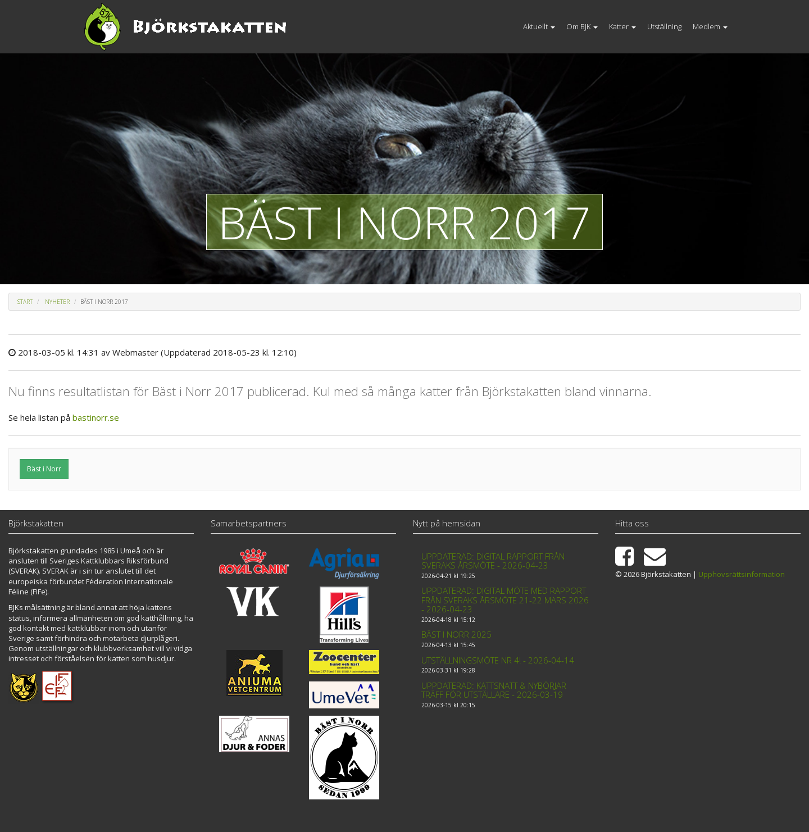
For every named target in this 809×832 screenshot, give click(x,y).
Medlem (710, 26)
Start (25, 302)
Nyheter (57, 302)
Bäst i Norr (44, 469)
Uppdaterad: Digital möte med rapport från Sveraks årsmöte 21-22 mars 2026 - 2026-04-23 (505, 600)
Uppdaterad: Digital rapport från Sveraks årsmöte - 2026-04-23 (493, 561)
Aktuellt (539, 26)
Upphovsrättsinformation (741, 574)
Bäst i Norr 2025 (456, 634)
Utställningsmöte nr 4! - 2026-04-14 (497, 660)
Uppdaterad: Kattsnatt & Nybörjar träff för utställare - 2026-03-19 (493, 690)
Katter (622, 26)
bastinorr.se (95, 417)
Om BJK (582, 26)
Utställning (664, 26)
